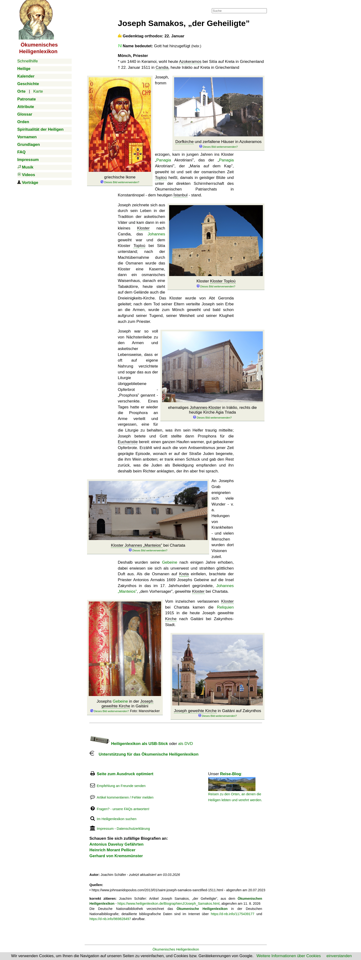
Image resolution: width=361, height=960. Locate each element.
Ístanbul (180, 195)
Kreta (184, 574)
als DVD (185, 743)
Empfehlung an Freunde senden (121, 786)
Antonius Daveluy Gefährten (116, 844)
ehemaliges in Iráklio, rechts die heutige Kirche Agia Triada (212, 412)
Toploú (161, 177)
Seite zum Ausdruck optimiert (125, 774)
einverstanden (339, 956)
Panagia (163, 160)
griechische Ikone (119, 179)
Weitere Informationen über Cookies (288, 956)
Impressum (105, 828)
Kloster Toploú (222, 281)
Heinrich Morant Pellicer (112, 850)
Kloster (215, 283)
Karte (38, 91)
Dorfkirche (184, 141)
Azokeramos (190, 61)
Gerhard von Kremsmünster (116, 856)
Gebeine (169, 562)
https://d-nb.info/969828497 (110, 919)
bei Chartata (148, 547)
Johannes (156, 234)
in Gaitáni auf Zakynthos (217, 713)
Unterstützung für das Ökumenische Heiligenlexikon (143, 754)
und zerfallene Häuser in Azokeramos (218, 144)
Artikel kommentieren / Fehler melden (125, 797)
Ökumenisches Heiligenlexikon (176, 949)
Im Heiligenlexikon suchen (116, 819)
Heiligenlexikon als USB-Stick (128, 743)
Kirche (170, 619)
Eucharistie (128, 442)
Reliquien (225, 607)
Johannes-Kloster (205, 407)
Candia (162, 67)
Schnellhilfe (27, 61)
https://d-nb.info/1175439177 (232, 914)
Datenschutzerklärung (133, 828)
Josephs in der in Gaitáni (125, 706)
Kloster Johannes (136, 545)
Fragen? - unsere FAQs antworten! (123, 809)
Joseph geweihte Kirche (127, 703)
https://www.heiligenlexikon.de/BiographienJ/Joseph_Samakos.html (169, 903)
